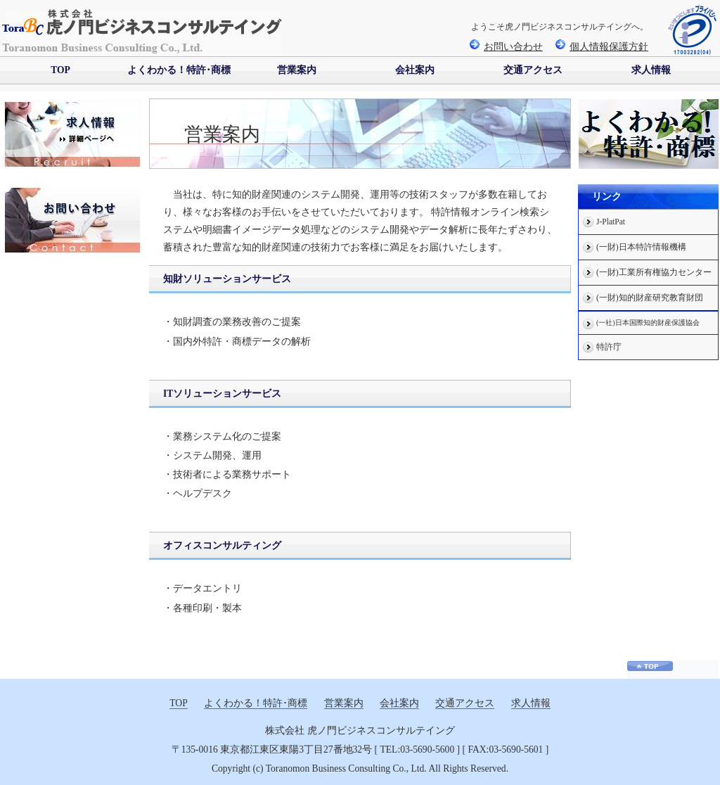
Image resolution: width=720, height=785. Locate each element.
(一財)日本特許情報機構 (641, 247)
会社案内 (415, 70)
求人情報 (651, 70)
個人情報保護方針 (601, 47)
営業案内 (296, 70)
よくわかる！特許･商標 (179, 70)
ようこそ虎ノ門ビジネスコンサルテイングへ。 (559, 27)
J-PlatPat (610, 221)
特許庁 (609, 347)
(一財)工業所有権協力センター (654, 272)
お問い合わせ (506, 47)
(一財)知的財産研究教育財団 (649, 297)
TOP (60, 70)
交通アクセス (532, 70)
